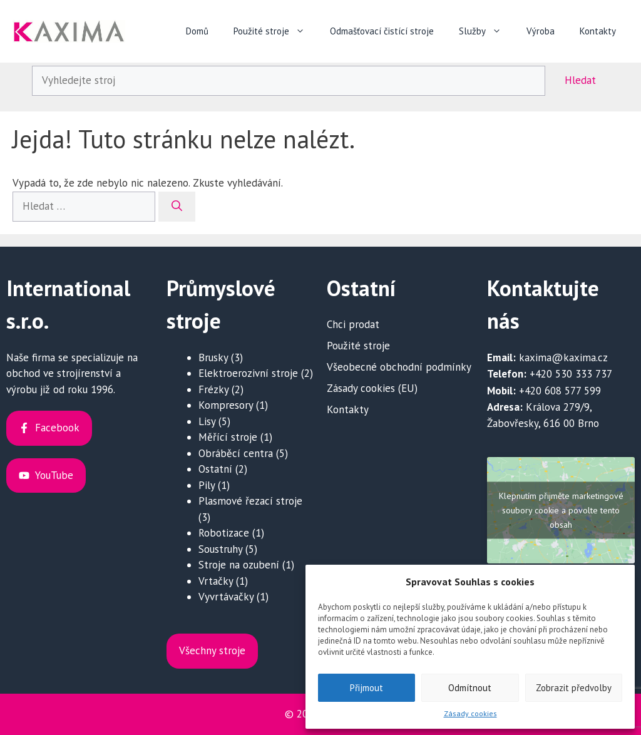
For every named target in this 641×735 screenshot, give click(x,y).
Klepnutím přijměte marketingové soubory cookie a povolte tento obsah (561, 510)
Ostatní (215, 469)
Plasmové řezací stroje (250, 501)
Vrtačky (215, 581)
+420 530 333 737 (571, 374)
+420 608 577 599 (560, 391)
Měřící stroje (227, 437)
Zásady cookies (470, 713)
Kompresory (225, 405)
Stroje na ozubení (238, 565)
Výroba (540, 31)
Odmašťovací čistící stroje (382, 31)
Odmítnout (469, 688)
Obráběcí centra (235, 453)
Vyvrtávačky (226, 597)
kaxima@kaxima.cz (563, 357)
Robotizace (223, 533)
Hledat (580, 80)
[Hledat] (176, 207)
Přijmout (366, 688)
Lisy (206, 421)
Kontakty (598, 31)
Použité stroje (275, 31)
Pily (206, 485)
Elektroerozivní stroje (248, 373)
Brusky (213, 357)
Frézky (213, 389)
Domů (197, 31)
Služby (486, 31)
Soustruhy (220, 549)
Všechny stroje (212, 650)
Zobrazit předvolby (574, 688)
